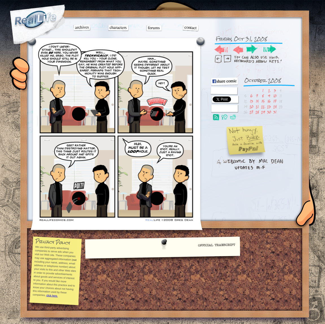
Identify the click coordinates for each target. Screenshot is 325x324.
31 (274, 112)
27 (251, 112)
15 (263, 101)
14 (257, 101)
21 (257, 106)
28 (257, 112)
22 (263, 106)
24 (275, 106)
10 (274, 95)
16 (269, 101)
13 (251, 101)
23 (269, 106)
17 (274, 101)
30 (269, 112)
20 (251, 106)
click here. (52, 295)
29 (263, 112)
